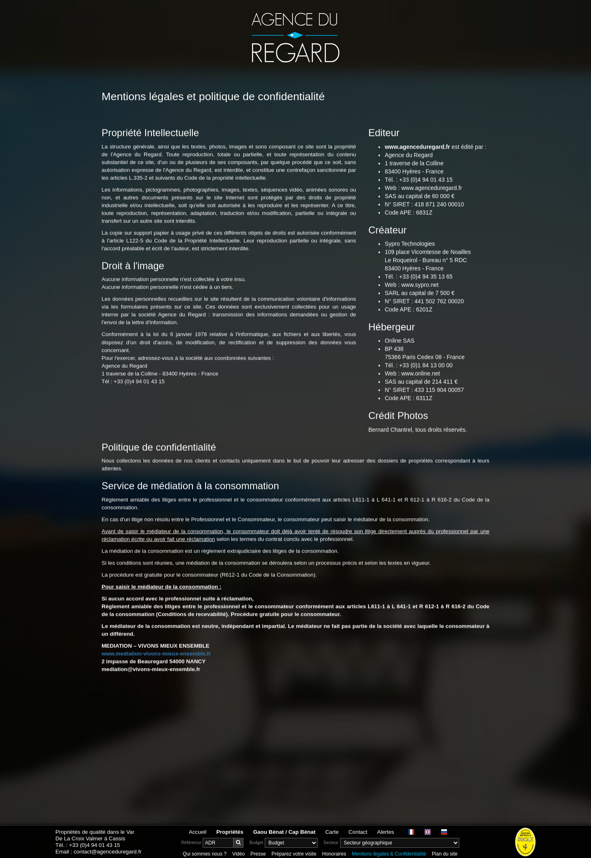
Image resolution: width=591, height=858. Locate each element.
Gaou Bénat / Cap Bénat (284, 832)
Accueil (197, 832)
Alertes (385, 832)
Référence (191, 842)
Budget (256, 842)
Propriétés (229, 832)
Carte (332, 832)
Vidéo (238, 854)
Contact (357, 832)
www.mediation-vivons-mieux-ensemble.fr (156, 674)
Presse (258, 854)
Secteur (331, 842)
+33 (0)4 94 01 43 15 (94, 845)
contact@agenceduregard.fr (107, 852)
